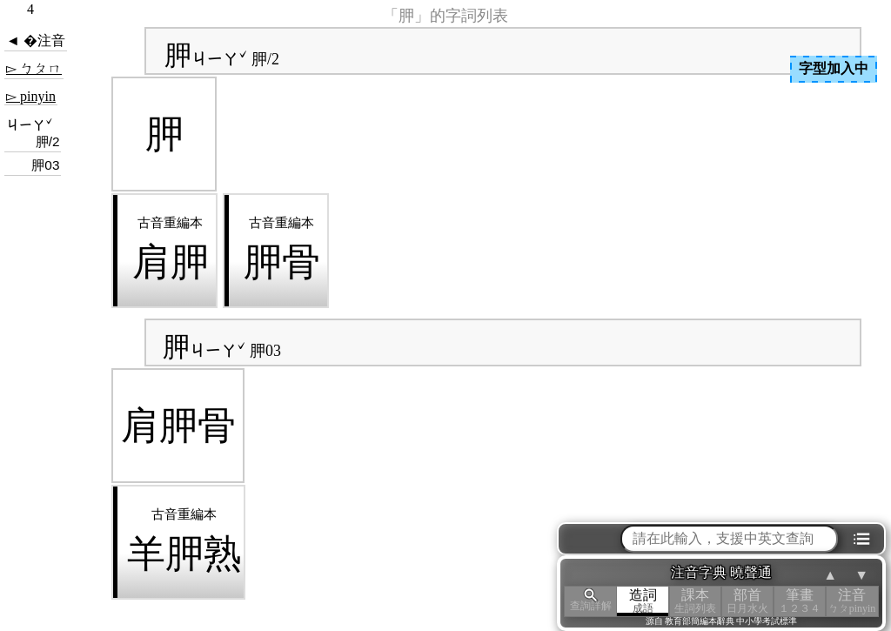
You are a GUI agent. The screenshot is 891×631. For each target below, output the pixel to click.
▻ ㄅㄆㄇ (34, 68)
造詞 (643, 600)
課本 (695, 600)
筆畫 (800, 600)
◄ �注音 (35, 40)
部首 (747, 600)
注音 (852, 600)
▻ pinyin (31, 96)
